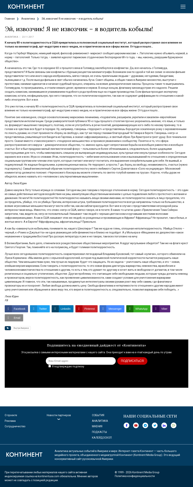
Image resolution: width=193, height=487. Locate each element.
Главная (10, 18)
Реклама (10, 420)
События (98, 415)
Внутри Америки (21, 328)
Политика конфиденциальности (135, 476)
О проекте (11, 415)
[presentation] (156, 376)
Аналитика (28, 18)
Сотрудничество (15, 426)
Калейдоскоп (102, 437)
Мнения (97, 426)
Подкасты (99, 431)
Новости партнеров (59, 415)
